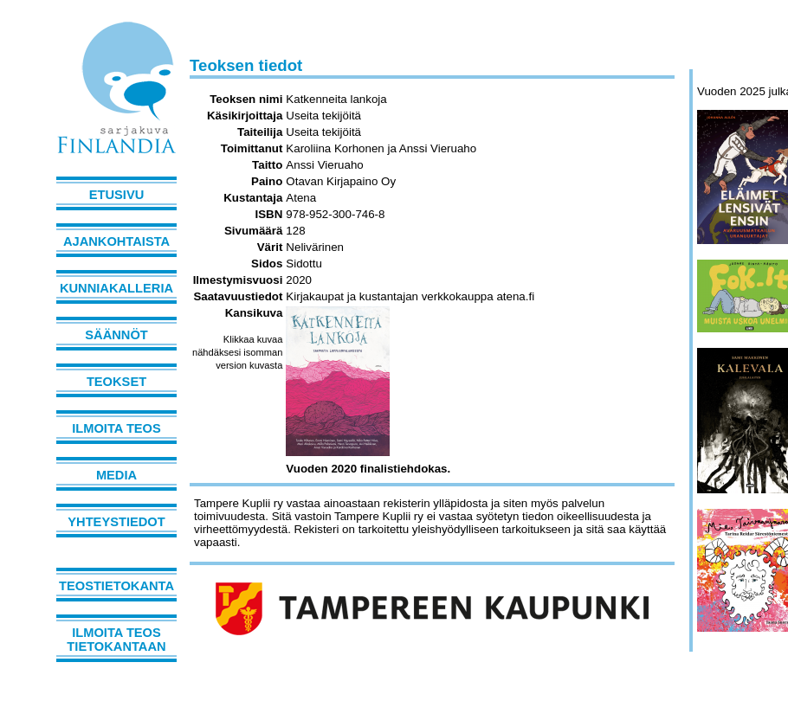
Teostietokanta (116, 586)
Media (116, 475)
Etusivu (117, 195)
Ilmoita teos (116, 428)
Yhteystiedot (116, 522)
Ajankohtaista (116, 241)
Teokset (116, 382)
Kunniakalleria (116, 288)
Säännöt (116, 335)
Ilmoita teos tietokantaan (116, 639)
